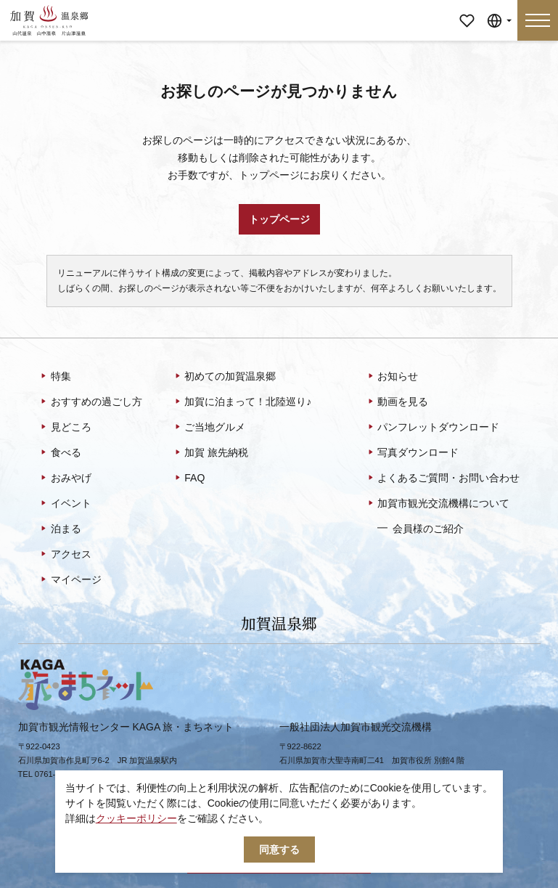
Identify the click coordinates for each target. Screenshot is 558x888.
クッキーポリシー (136, 818)
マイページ (466, 10)
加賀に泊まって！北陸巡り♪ (242, 402)
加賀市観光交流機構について (438, 504)
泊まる (59, 529)
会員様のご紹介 (420, 528)
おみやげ (64, 478)
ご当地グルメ (209, 427)
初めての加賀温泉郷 (224, 377)
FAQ (189, 478)
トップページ (279, 219)
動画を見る (397, 402)
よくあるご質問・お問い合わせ (443, 478)
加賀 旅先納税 (211, 453)
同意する (279, 849)
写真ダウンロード (412, 453)
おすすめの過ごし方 (90, 402)
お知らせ (392, 377)
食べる (59, 453)
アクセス (64, 554)
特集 (54, 377)
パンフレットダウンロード (433, 427)
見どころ (64, 427)
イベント (64, 504)
